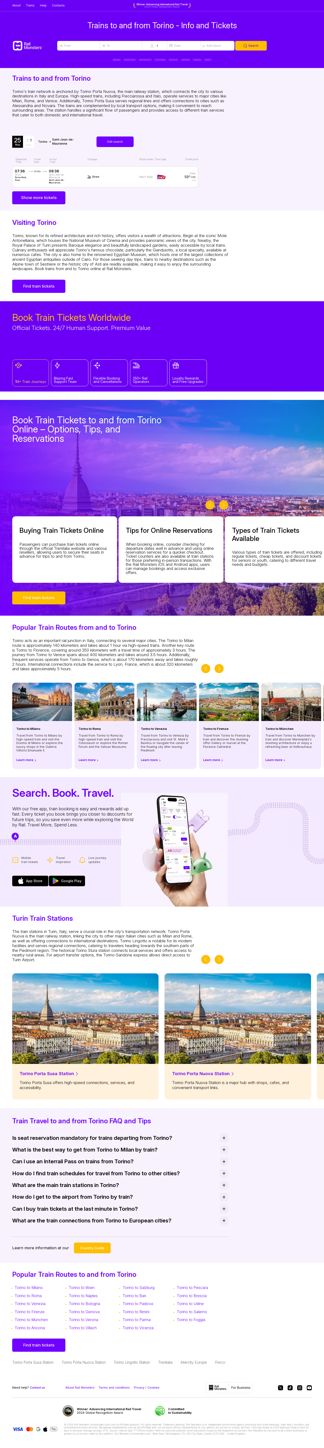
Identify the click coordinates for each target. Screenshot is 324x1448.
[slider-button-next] (223, 509)
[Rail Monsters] (34, 45)
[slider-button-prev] (210, 509)
